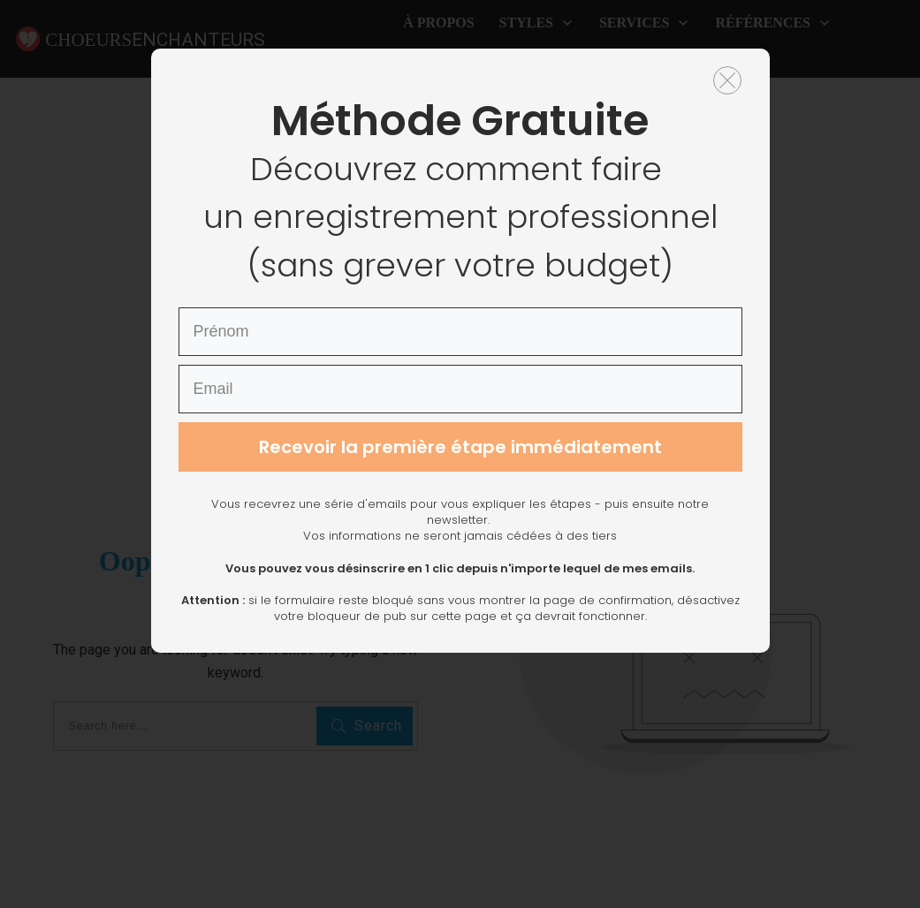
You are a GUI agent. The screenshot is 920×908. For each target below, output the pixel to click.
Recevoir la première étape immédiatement (460, 550)
